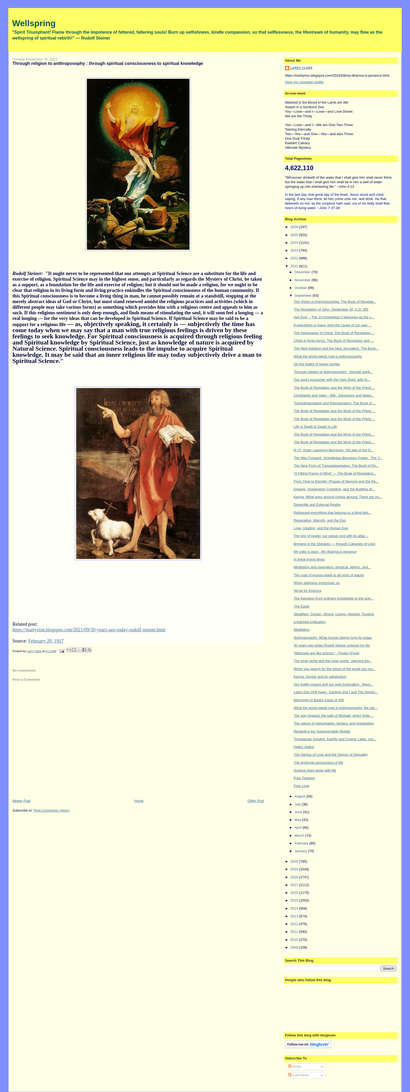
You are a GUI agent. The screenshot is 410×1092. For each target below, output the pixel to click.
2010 (294, 940)
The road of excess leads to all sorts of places (329, 575)
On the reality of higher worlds (317, 364)
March (300, 835)
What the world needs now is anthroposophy (328, 356)
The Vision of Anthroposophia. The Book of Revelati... (335, 302)
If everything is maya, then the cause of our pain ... (333, 325)
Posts (294, 1066)
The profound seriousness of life (318, 763)
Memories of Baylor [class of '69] (319, 700)
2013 (294, 916)
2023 (294, 250)
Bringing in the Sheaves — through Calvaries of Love (335, 544)
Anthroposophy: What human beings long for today (333, 638)
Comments (298, 1075)
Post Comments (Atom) (52, 810)
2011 (294, 932)
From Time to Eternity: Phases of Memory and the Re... (336, 481)
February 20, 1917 (46, 641)
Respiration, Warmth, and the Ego (320, 520)
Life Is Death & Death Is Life (315, 427)
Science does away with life (315, 770)
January (301, 851)
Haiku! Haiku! (304, 747)
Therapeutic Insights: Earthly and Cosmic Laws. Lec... (335, 739)
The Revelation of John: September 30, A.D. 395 (331, 309)
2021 (294, 266)
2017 (294, 885)
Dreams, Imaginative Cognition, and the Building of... (334, 489)
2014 (294, 908)
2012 (294, 924)
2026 (294, 227)
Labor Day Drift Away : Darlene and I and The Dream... (336, 692)
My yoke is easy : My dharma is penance (325, 552)
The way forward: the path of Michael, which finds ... (334, 716)
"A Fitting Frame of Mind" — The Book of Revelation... (335, 473)
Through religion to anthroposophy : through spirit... (333, 372)
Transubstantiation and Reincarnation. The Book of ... (335, 403)
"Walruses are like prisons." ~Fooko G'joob (326, 653)
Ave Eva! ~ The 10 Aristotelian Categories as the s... (334, 317)
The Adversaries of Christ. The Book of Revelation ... (334, 333)
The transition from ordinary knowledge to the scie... (333, 598)
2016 (294, 893)
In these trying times (309, 559)
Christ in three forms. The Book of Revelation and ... (334, 341)
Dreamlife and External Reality (317, 505)
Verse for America (307, 591)
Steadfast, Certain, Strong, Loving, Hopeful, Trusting (334, 614)
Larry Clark (301, 67)
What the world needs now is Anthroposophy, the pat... (335, 708)
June (299, 812)
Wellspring (34, 23)
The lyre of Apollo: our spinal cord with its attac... (331, 536)
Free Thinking (304, 778)
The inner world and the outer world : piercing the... (333, 661)
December (303, 272)
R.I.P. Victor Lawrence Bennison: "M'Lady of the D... (334, 450)
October (301, 288)
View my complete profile (304, 82)
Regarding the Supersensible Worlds (322, 731)
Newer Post (21, 801)
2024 (294, 243)
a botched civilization (310, 622)
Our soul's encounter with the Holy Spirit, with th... (332, 380)
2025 (294, 235)
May (298, 820)
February (302, 843)
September (303, 295)
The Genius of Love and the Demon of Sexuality (331, 755)
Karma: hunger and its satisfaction (320, 677)
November (303, 280)
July (298, 804)
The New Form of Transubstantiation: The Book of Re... (336, 466)
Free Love (302, 786)
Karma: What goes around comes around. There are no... (338, 497)
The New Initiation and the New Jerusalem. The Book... (336, 348)
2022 (294, 258)
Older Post (255, 801)
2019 (294, 869)
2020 (294, 861)
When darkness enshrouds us (317, 583)
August (300, 796)
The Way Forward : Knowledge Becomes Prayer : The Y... (338, 458)
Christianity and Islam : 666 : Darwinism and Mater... (334, 395)
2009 (294, 947)
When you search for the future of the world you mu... (335, 669)
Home (139, 801)
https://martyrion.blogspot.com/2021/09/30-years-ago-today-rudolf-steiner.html (88, 629)
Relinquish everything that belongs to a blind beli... (332, 513)
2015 (294, 900)
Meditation (302, 630)
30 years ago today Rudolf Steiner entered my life (332, 645)
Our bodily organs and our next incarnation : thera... (333, 684)
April (299, 827)
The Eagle (302, 606)
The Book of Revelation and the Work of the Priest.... (334, 388)
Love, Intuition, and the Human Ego (321, 528)
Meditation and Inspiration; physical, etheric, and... (332, 567)
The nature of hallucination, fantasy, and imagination (334, 723)
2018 (294, 877)
